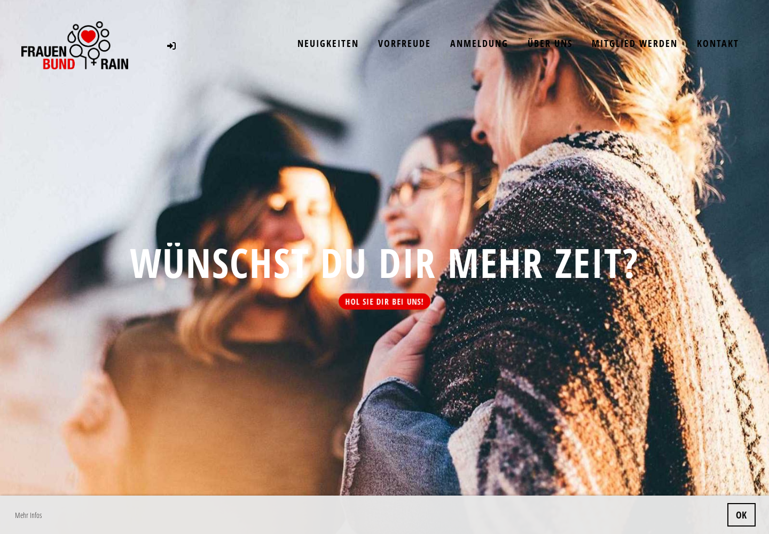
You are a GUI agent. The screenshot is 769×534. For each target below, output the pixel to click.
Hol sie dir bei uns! (385, 301)
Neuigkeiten (328, 43)
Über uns (550, 43)
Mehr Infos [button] (28, 515)
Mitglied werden (635, 43)
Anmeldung (479, 43)
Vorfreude (404, 43)
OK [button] (741, 514)
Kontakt (718, 43)
